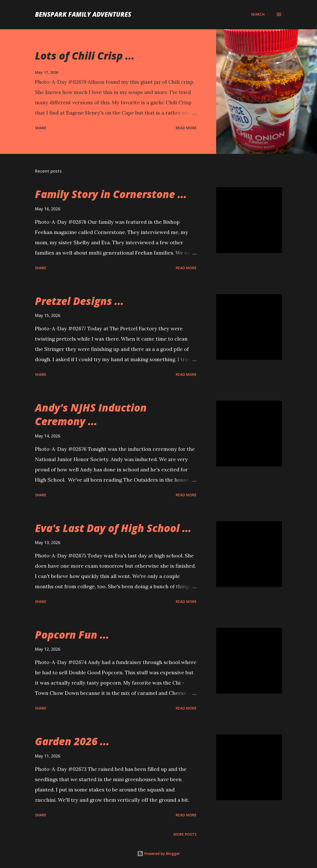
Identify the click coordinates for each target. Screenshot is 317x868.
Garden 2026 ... (72, 741)
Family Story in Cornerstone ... (111, 194)
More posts (185, 834)
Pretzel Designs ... (79, 301)
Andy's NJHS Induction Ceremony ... (91, 414)
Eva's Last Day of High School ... (113, 528)
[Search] (258, 14)
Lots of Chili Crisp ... (85, 56)
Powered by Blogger (158, 853)
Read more (186, 127)
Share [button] (40, 127)
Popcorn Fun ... (72, 635)
